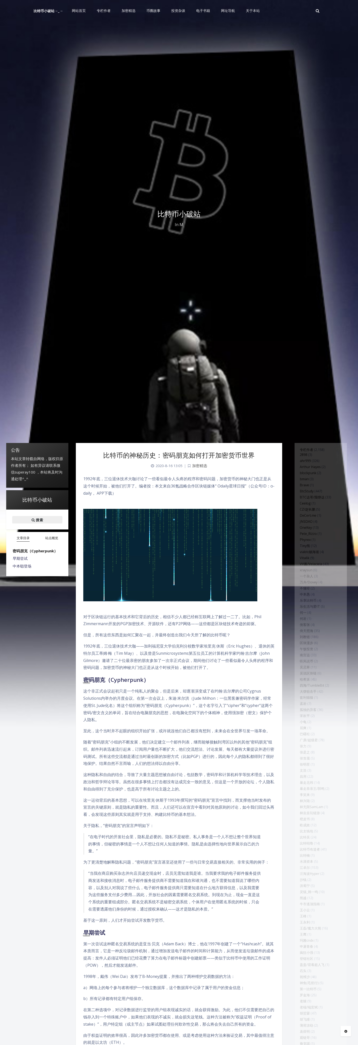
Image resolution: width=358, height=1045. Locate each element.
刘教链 (302, 673)
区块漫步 (304, 680)
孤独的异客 (306, 759)
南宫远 (302, 694)
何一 (300, 644)
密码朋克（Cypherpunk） (35, 550)
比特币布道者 (308, 925)
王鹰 (300, 1026)
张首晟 (302, 817)
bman (301, 485)
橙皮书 (302, 889)
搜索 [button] (37, 519)
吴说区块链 (306, 716)
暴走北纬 (304, 846)
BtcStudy (304, 500)
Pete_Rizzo (306, 550)
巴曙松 (302, 788)
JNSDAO (303, 536)
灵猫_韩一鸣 (306, 976)
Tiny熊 (302, 565)
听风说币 (304, 702)
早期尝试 (20, 558)
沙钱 (300, 961)
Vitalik (301, 579)
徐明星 (302, 824)
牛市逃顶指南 (308, 990)
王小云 (302, 997)
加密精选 (199, 465)
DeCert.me (305, 529)
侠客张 (302, 658)
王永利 (302, 1012)
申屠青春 (304, 1041)
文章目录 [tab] (23, 538)
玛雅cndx (304, 1033)
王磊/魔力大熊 (308, 1019)
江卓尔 (302, 947)
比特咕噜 (304, 918)
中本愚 (302, 622)
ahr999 (302, 464)
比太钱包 (304, 904)
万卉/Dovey (306, 608)
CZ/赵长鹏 (305, 521)
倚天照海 (304, 666)
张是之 (302, 810)
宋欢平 (302, 767)
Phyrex (302, 558)
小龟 (300, 774)
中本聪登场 (22, 566)
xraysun (303, 594)
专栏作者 (304, 451)
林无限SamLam (310, 875)
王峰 (300, 1004)
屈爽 (300, 781)
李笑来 (302, 860)
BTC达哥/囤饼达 (310, 507)
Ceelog (302, 514)
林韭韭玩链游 (308, 882)
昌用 (300, 839)
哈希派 (302, 723)
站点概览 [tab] (51, 538)
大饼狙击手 (306, 738)
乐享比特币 (306, 630)
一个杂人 (304, 601)
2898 (300, 457)
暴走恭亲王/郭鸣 (310, 853)
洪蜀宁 (302, 968)
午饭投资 (304, 687)
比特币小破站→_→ (48, 10)
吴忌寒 (302, 709)
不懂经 (302, 615)
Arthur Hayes (308, 471)
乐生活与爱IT (308, 637)
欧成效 (302, 896)
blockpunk (305, 478)
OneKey (303, 543)
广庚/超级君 (306, 795)
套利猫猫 (304, 745)
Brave (301, 493)
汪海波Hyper (307, 954)
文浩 (300, 831)
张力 (300, 803)
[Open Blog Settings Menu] (346, 1031)
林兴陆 (302, 868)
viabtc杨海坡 (307, 572)
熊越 (300, 983)
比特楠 (302, 932)
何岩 (300, 651)
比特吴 (302, 911)
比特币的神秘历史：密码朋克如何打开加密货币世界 (179, 455)
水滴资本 (304, 940)
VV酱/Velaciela (309, 586)
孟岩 (300, 752)
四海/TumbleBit (310, 731)
